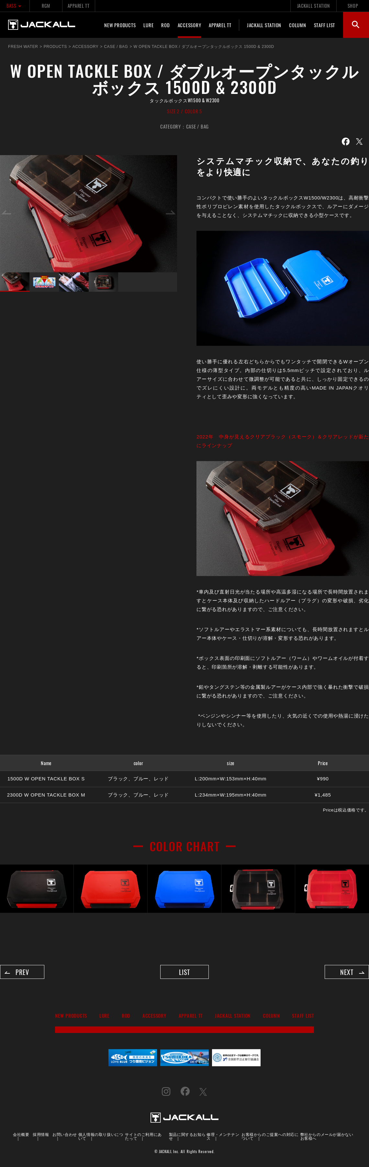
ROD (165, 25)
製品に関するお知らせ (187, 1137)
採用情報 (41, 1135)
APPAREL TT (79, 5)
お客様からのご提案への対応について (269, 1137)
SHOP (353, 5)
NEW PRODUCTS (120, 25)
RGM (46, 5)
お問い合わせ (64, 1135)
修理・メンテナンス (223, 1137)
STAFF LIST (324, 25)
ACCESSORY (189, 25)
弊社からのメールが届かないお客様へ (326, 1137)
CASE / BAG (197, 126)
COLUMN (297, 25)
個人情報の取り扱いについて (100, 1137)
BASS (14, 5)
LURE (148, 25)
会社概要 (21, 1135)
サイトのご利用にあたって (143, 1137)
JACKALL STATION (313, 5)
